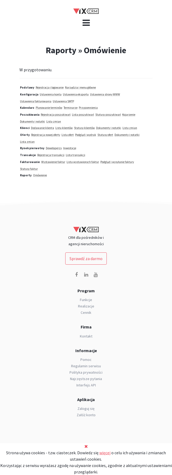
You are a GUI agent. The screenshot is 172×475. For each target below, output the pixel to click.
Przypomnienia (88, 108)
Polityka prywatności (86, 372)
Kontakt (86, 336)
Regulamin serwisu (86, 366)
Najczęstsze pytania (86, 378)
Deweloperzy (54, 148)
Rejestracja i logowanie (50, 87)
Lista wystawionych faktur (83, 162)
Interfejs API (86, 385)
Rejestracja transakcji (50, 155)
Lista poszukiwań (83, 114)
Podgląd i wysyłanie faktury (117, 162)
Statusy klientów (84, 128)
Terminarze (70, 108)
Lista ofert (68, 135)
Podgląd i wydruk (85, 135)
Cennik (86, 312)
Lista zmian (53, 121)
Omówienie (40, 175)
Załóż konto (86, 414)
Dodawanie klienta (42, 128)
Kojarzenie (128, 114)
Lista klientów (64, 128)
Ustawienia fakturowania (35, 101)
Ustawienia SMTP (63, 101)
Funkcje (86, 299)
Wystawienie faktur (53, 162)
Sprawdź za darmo (86, 258)
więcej (104, 452)
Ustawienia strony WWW (105, 94)
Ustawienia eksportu (76, 94)
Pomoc (86, 359)
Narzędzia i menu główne (80, 87)
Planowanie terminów (49, 108)
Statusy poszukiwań (108, 114)
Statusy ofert (105, 135)
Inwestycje (69, 148)
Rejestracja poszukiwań (56, 114)
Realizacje (86, 306)
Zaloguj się (86, 408)
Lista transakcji (75, 155)
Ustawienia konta (51, 94)
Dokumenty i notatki (32, 121)
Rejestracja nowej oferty (45, 135)
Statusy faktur (29, 169)
